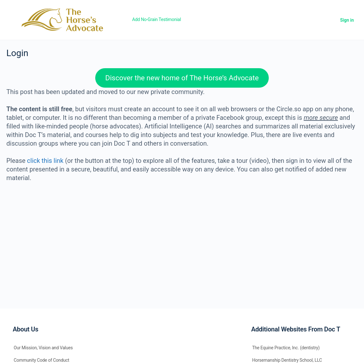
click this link (45, 160)
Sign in (347, 20)
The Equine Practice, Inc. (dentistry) (286, 347)
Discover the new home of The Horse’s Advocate (182, 78)
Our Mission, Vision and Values (43, 347)
